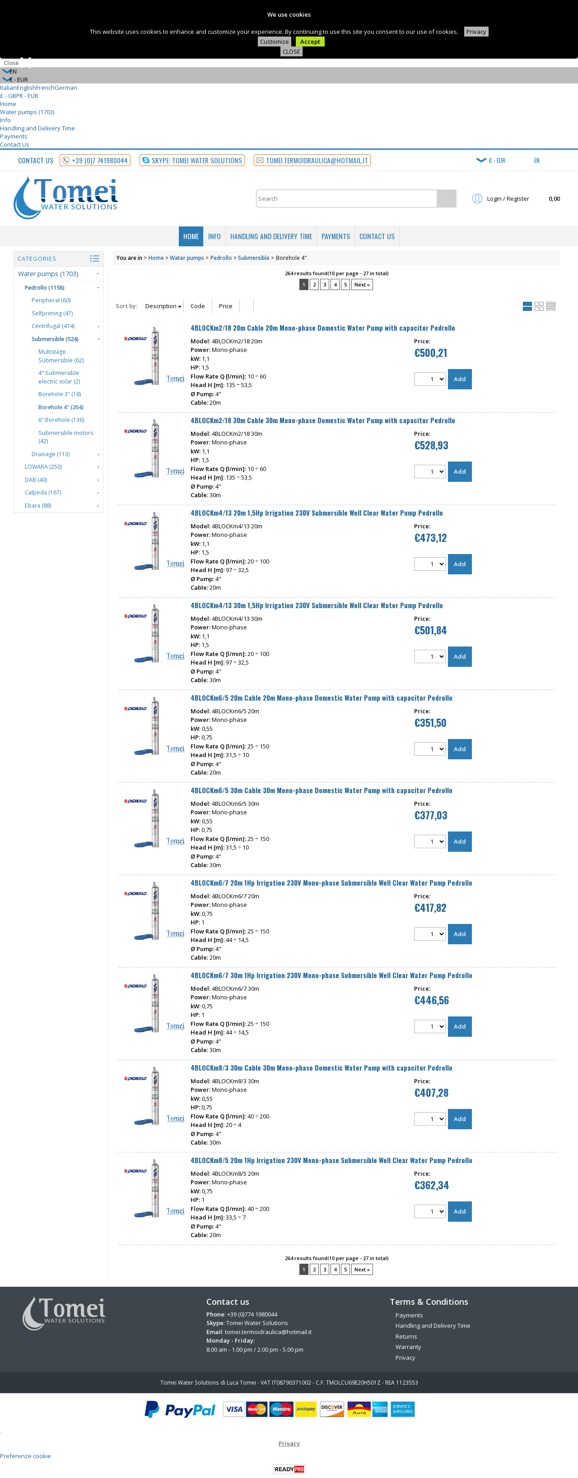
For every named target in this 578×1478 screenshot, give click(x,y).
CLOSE (291, 51)
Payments (14, 136)
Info (5, 120)
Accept (310, 41)
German (66, 87)
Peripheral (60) (51, 300)
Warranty (408, 1347)
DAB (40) (36, 480)
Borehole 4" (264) (61, 407)
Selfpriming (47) (52, 313)
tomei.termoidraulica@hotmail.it (268, 1332)
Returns (406, 1336)
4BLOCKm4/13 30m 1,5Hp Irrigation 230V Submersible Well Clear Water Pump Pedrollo (317, 605)
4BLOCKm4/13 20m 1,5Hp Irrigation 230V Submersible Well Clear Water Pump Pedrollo (317, 512)
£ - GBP (10, 96)
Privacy (476, 32)
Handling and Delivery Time (37, 128)
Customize (274, 41)
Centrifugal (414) (53, 326)
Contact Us (14, 144)
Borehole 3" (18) (59, 394)
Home (8, 104)
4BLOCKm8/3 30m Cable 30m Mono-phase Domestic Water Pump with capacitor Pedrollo (321, 1067)
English (26, 87)
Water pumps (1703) (27, 112)
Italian (8, 87)
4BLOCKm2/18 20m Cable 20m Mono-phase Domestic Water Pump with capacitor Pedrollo (323, 328)
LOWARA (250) (43, 467)
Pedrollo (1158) (45, 287)
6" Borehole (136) (61, 420)
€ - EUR (29, 96)
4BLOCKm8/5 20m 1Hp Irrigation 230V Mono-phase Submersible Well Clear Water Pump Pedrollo (331, 1160)
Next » (362, 284)
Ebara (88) (38, 505)
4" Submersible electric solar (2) (59, 377)
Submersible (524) (55, 339)
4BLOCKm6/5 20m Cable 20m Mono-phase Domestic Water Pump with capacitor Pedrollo (321, 697)
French (45, 87)
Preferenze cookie (25, 1456)
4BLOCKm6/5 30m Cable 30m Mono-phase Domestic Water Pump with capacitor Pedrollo (321, 790)
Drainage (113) (51, 454)
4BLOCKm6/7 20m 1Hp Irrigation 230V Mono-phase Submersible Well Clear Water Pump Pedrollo (331, 882)
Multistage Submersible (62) (61, 356)
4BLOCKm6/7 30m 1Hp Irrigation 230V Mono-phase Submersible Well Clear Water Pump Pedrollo (331, 975)
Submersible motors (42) (65, 437)
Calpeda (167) (43, 492)
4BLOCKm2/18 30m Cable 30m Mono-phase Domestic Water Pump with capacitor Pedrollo (323, 420)
